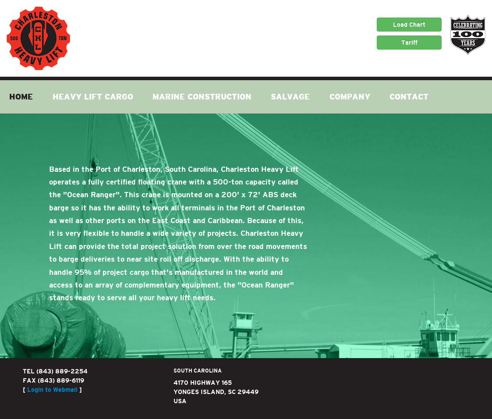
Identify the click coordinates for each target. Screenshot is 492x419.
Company (349, 96)
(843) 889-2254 (62, 371)
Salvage (290, 96)
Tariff (409, 42)
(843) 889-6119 (61, 380)
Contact (408, 96)
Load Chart (409, 24)
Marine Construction (201, 96)
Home (21, 96)
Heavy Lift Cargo (93, 96)
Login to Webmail (52, 389)
